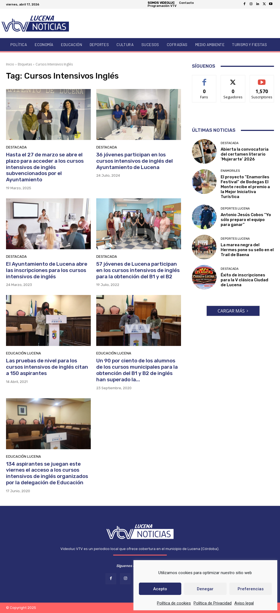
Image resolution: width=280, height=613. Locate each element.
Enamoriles (230, 170)
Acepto (160, 588)
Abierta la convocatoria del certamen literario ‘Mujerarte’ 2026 (245, 154)
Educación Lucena (23, 353)
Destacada (16, 147)
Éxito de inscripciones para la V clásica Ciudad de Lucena (244, 280)
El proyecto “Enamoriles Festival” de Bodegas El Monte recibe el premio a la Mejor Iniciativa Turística (245, 186)
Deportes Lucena (235, 208)
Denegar (205, 588)
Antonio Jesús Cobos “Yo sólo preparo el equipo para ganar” (246, 219)
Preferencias (251, 588)
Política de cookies (174, 603)
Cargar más (233, 311)
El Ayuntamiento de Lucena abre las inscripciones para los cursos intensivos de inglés (46, 270)
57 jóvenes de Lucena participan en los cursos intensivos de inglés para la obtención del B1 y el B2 (138, 270)
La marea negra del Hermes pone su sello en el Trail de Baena (247, 249)
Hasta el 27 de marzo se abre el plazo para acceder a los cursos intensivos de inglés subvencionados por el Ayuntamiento (45, 167)
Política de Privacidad (213, 603)
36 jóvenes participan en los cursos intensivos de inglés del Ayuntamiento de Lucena (134, 160)
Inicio (10, 64)
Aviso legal (244, 603)
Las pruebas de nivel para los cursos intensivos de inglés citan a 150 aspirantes (47, 366)
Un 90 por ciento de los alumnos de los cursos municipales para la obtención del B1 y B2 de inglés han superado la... (137, 369)
